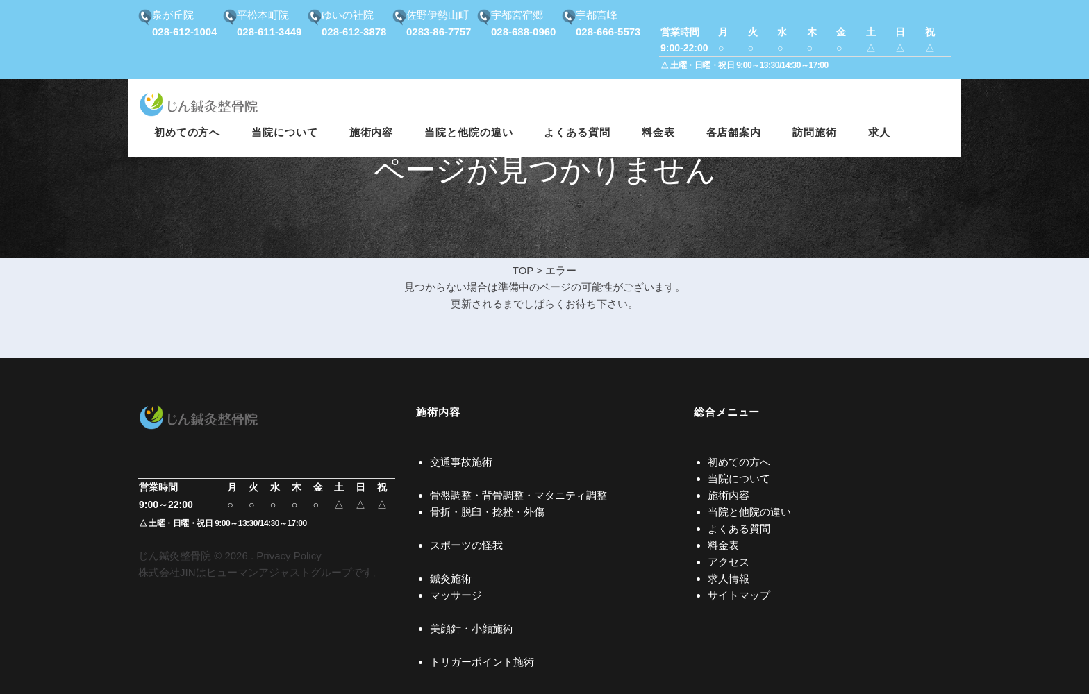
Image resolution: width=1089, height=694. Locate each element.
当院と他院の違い (749, 512)
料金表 (723, 545)
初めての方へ (739, 462)
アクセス (728, 562)
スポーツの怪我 (466, 545)
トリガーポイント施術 (482, 662)
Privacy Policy (288, 555)
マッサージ (456, 595)
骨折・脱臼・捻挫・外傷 (487, 512)
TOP (523, 270)
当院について (739, 478)
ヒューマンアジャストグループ (279, 572)
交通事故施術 (461, 462)
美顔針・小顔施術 (471, 628)
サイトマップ (739, 595)
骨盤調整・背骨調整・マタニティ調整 (518, 495)
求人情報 (728, 578)
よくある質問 (739, 528)
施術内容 (728, 495)
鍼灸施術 (451, 578)
